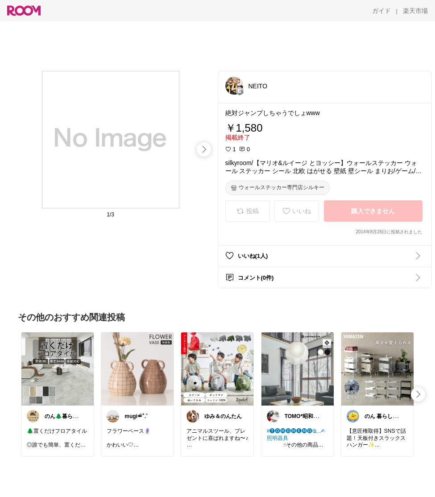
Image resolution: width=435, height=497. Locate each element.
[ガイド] (381, 11)
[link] (57, 368)
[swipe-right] (204, 149)
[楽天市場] (415, 11)
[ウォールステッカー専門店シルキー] (277, 188)
